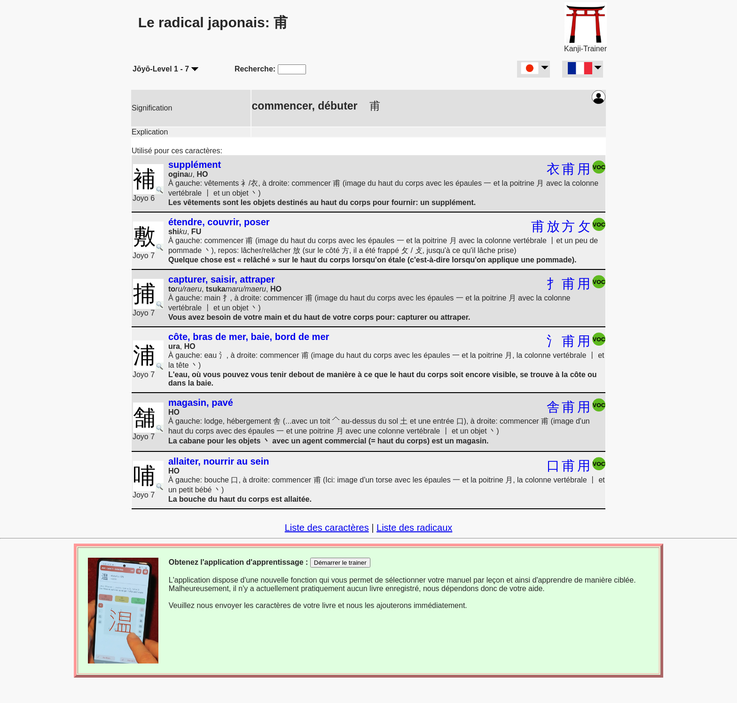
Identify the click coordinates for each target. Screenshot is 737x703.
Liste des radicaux (414, 527)
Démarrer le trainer (340, 562)
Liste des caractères (327, 527)
